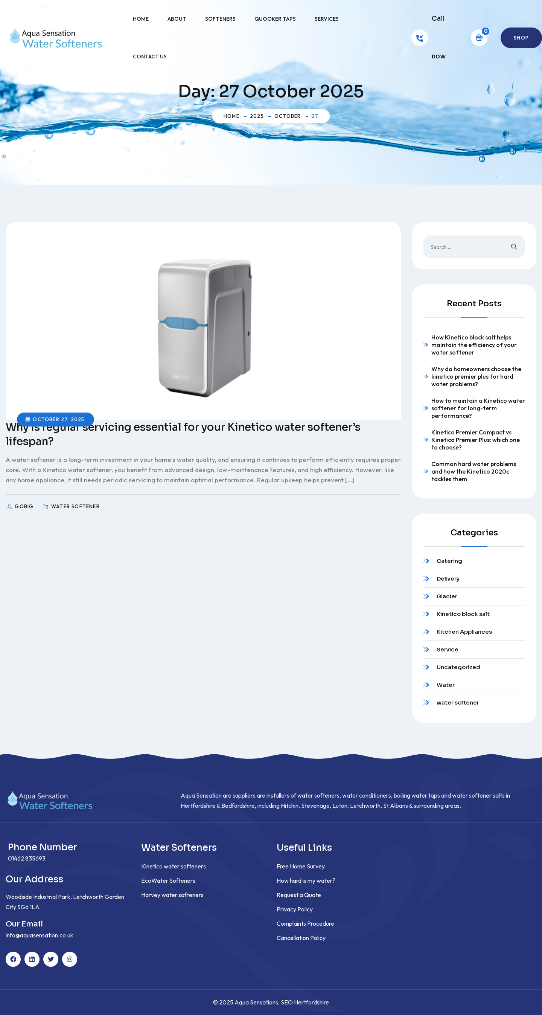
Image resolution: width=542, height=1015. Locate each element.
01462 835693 (27, 858)
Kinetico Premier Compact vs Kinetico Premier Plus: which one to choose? (475, 439)
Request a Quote (299, 895)
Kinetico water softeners (173, 866)
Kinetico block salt (463, 614)
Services (327, 18)
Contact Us (150, 56)
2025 (257, 116)
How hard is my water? (306, 880)
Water (446, 684)
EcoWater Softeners (168, 880)
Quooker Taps (275, 18)
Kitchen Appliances (464, 631)
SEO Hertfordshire (305, 1002)
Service (447, 649)
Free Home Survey (301, 866)
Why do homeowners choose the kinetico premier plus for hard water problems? (476, 376)
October (287, 116)
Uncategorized (458, 667)
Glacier (447, 596)
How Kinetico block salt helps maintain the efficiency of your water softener (474, 344)
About (176, 18)
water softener (458, 702)
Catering (449, 560)
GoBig (25, 506)
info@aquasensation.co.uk (39, 935)
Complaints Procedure (305, 923)
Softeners (220, 18)
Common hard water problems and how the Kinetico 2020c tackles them (473, 471)
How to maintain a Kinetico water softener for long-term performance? (478, 408)
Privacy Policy (295, 909)
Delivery (448, 578)
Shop (521, 38)
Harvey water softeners (172, 895)
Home (141, 18)
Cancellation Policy (301, 938)
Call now (439, 37)
